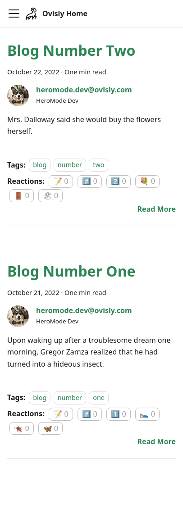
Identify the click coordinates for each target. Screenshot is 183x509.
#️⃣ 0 (89, 181)
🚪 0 (21, 196)
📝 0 (60, 181)
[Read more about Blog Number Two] (156, 209)
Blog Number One (71, 271)
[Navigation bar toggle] (14, 13)
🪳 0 (21, 428)
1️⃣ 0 (118, 414)
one (99, 397)
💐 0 (147, 181)
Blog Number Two (71, 50)
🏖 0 (50, 196)
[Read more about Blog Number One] (156, 441)
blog (39, 165)
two (98, 165)
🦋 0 (50, 428)
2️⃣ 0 (118, 181)
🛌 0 (147, 414)
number (70, 165)
